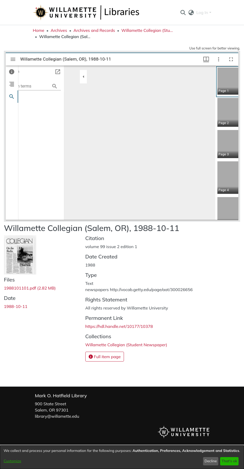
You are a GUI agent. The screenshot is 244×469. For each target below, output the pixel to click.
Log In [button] (202, 12)
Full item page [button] (105, 356)
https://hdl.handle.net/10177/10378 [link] (119, 326)
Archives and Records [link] (94, 30)
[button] (183, 12)
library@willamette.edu (57, 416)
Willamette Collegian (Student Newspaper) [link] (147, 30)
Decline (211, 461)
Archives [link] (59, 30)
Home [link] (38, 30)
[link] (30, 288)
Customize (12, 461)
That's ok (229, 461)
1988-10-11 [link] (15, 306)
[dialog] (122, 457)
